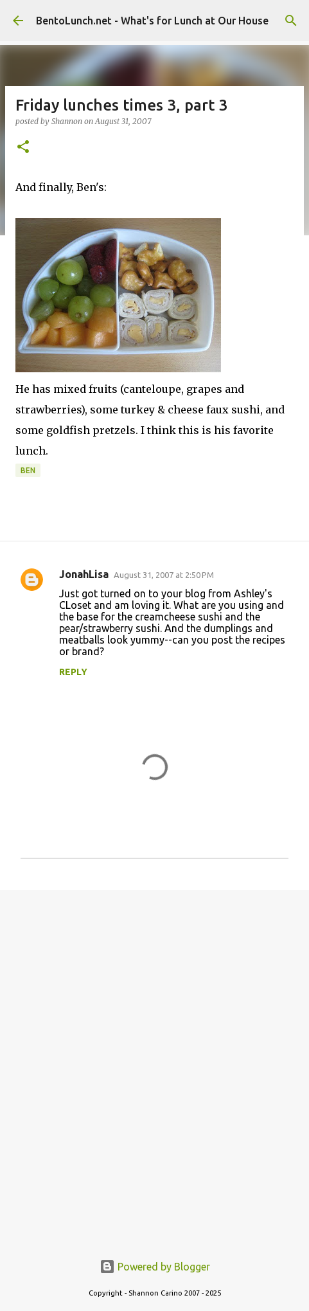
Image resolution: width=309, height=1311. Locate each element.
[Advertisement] (154, 1063)
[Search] (291, 20)
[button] (23, 147)
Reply (73, 672)
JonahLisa (84, 574)
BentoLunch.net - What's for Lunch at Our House (152, 20)
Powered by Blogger (155, 1266)
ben (28, 470)
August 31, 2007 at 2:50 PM (164, 574)
